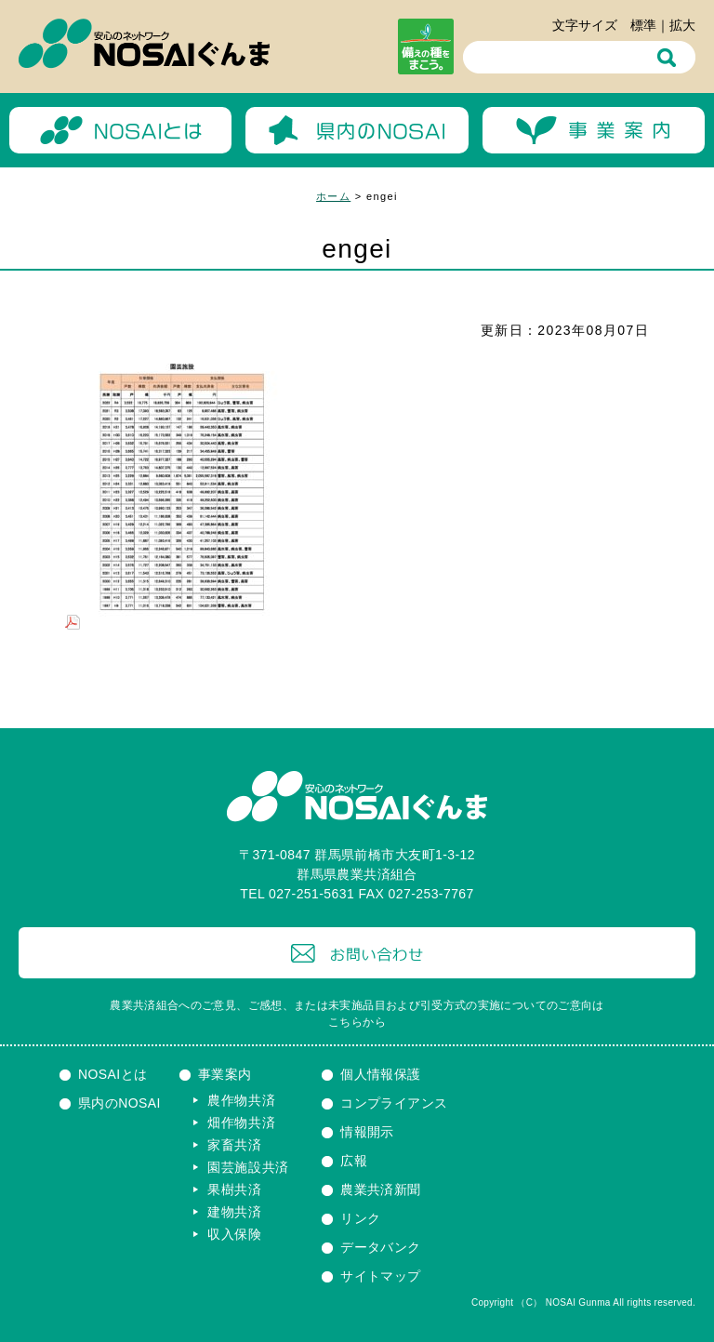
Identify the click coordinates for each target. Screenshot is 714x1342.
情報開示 (367, 1131)
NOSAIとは (113, 1074)
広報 (353, 1160)
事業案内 (225, 1074)
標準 (643, 25)
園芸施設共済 (248, 1167)
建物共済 (234, 1211)
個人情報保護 (380, 1074)
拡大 (682, 25)
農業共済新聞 (380, 1189)
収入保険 (234, 1234)
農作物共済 (241, 1100)
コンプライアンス (393, 1103)
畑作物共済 (241, 1122)
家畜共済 (234, 1144)
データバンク (380, 1247)
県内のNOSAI (119, 1103)
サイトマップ (380, 1276)
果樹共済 (234, 1189)
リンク (360, 1218)
